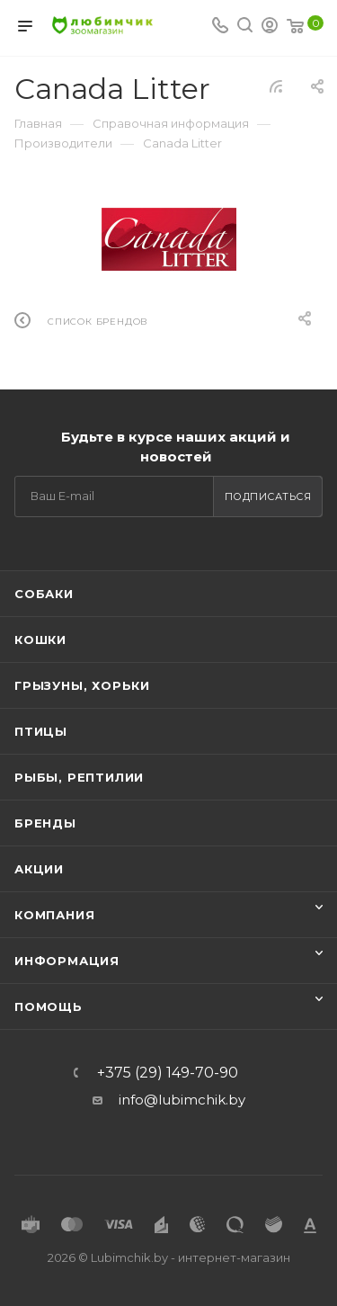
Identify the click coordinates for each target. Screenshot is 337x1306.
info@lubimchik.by (182, 1099)
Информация (67, 960)
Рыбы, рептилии (79, 777)
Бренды (45, 823)
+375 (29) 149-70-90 (167, 1073)
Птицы (40, 731)
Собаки (44, 593)
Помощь (48, 1006)
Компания (54, 915)
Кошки (40, 639)
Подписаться (268, 496)
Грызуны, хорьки (82, 685)
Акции (39, 869)
